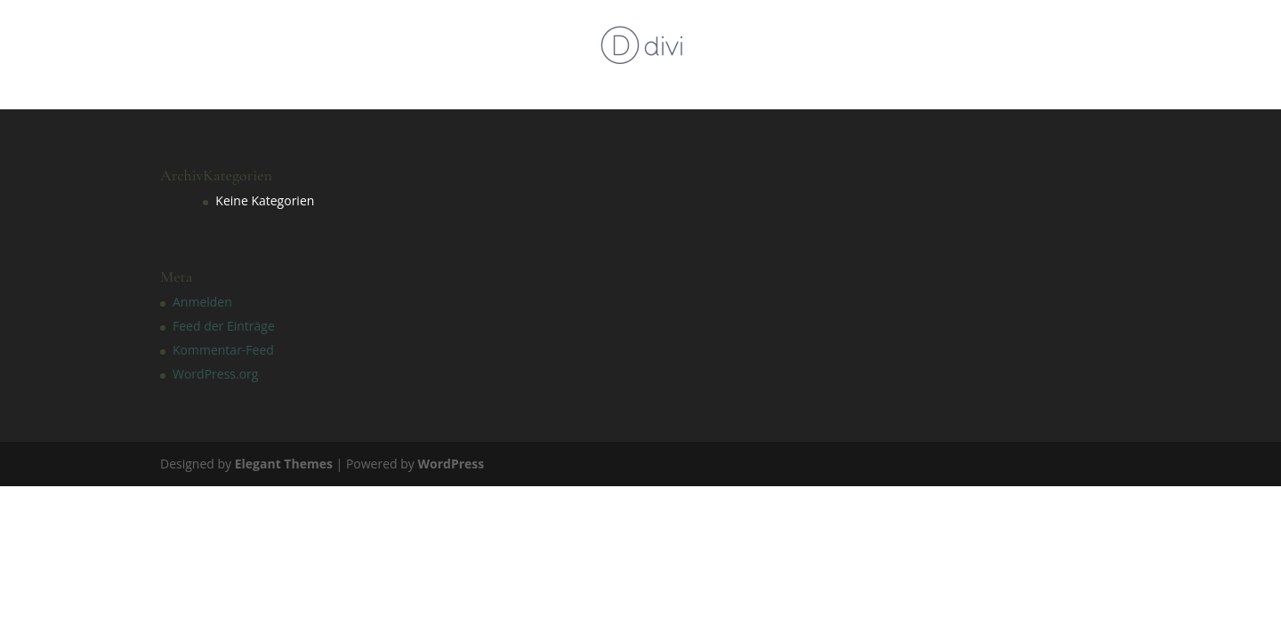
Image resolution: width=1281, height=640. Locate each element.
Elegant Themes (284, 463)
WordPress (450, 463)
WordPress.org (215, 373)
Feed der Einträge (224, 325)
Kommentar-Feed (223, 349)
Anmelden (202, 301)
